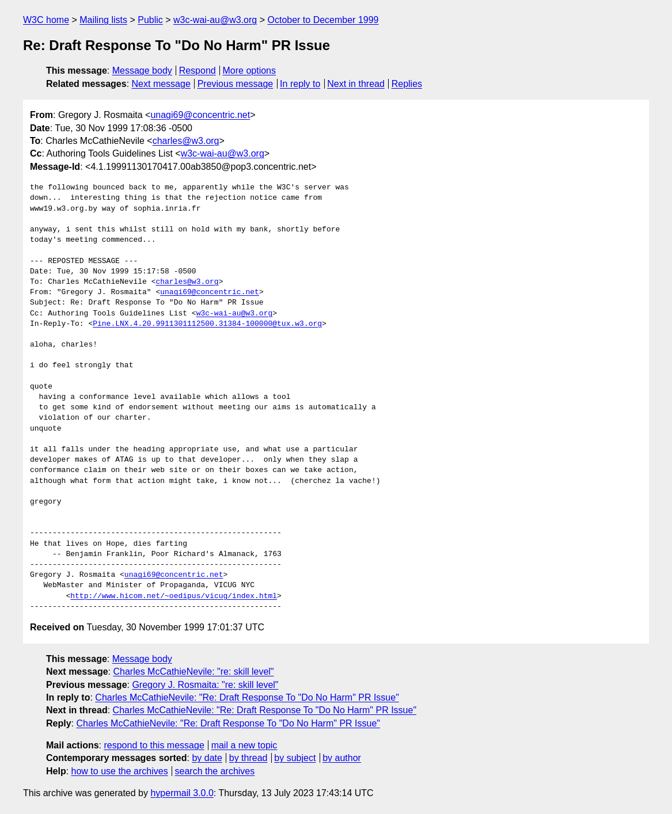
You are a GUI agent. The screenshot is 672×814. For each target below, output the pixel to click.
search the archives (215, 771)
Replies (407, 84)
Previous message (236, 84)
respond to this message (154, 745)
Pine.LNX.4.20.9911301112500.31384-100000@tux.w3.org (207, 324)
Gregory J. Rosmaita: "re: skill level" (205, 685)
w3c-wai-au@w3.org (215, 20)
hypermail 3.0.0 (181, 793)
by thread (248, 758)
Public (150, 20)
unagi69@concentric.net (200, 115)
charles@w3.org (186, 141)
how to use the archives (119, 771)
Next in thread (356, 84)
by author (341, 758)
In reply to (300, 84)
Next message (161, 84)
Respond (197, 70)
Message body (142, 70)
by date (207, 758)
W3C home (46, 20)
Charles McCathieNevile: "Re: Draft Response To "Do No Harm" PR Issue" (247, 697)
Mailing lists (103, 20)
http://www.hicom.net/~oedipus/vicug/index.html (173, 596)
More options (249, 70)
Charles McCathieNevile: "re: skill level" (193, 671)
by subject (295, 758)
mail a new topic (244, 745)
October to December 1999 (322, 20)
